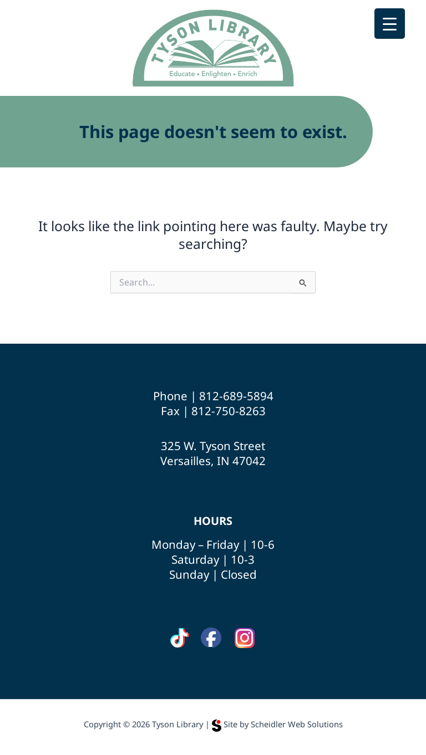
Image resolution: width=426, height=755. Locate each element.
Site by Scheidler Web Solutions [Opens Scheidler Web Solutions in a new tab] (277, 724)
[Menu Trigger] (389, 23)
